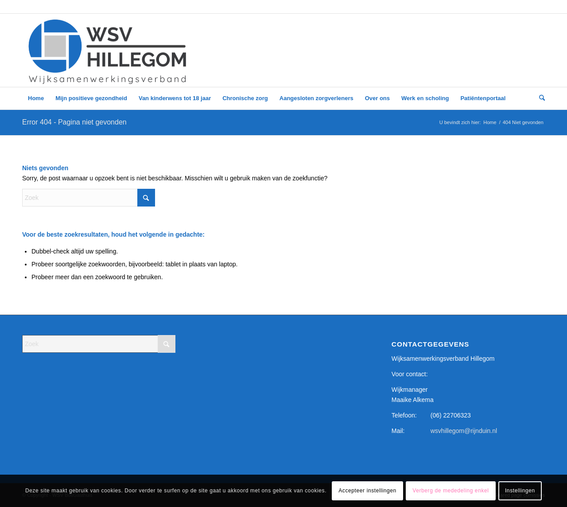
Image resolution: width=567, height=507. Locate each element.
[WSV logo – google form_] (107, 50)
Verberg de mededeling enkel (450, 491)
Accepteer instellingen (367, 491)
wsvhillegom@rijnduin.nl (464, 430)
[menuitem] (36, 98)
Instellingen (520, 491)
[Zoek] (539, 98)
